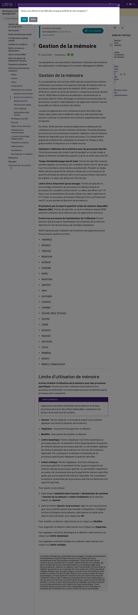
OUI (24, 19)
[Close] (118, 5)
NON (33, 19)
